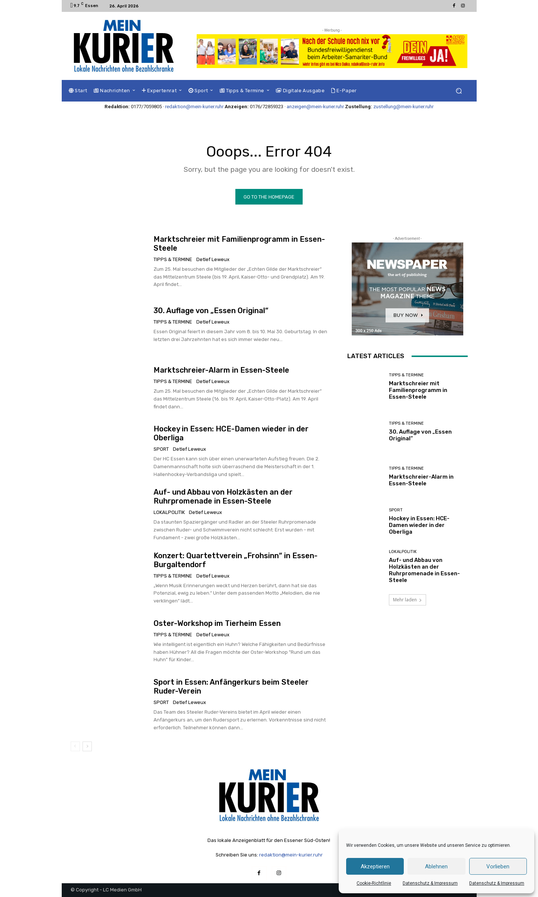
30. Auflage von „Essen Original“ (211, 310)
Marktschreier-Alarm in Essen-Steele (221, 370)
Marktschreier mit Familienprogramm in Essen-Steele (418, 390)
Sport (161, 449)
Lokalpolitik (169, 512)
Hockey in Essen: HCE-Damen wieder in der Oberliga (419, 525)
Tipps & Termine (173, 259)
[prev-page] (75, 746)
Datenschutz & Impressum (430, 883)
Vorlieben (497, 866)
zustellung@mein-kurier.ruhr (403, 106)
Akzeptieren (375, 866)
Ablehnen (436, 866)
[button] (459, 91)
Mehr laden (407, 600)
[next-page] (87, 746)
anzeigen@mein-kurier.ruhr (315, 106)
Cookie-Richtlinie (374, 883)
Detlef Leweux (212, 259)
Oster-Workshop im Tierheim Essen (217, 622)
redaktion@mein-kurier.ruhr (194, 106)
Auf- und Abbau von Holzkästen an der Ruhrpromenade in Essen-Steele (223, 496)
